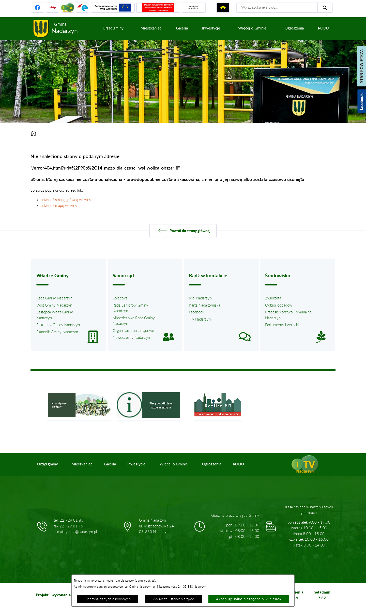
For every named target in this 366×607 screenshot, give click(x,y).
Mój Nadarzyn (200, 298)
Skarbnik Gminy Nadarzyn (57, 332)
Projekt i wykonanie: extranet (62, 595)
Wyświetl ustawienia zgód (173, 599)
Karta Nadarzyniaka (204, 305)
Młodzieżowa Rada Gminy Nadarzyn (134, 321)
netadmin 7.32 (322, 595)
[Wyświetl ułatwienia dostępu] (223, 8)
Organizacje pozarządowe (133, 331)
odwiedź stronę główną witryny (66, 200)
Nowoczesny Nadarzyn (131, 338)
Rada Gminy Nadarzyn (54, 298)
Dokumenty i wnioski (282, 325)
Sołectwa (120, 298)
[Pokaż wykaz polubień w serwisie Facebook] (361, 101)
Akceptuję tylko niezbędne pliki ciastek (248, 599)
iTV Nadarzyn (200, 319)
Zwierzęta (273, 298)
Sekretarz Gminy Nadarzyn (58, 325)
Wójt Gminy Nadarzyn (54, 305)
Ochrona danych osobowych (108, 599)
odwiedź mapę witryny (59, 206)
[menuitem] (113, 28)
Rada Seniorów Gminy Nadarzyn (130, 308)
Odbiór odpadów (278, 305)
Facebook (196, 312)
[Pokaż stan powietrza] (361, 66)
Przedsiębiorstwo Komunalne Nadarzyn (288, 315)
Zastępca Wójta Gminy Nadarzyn (54, 315)
